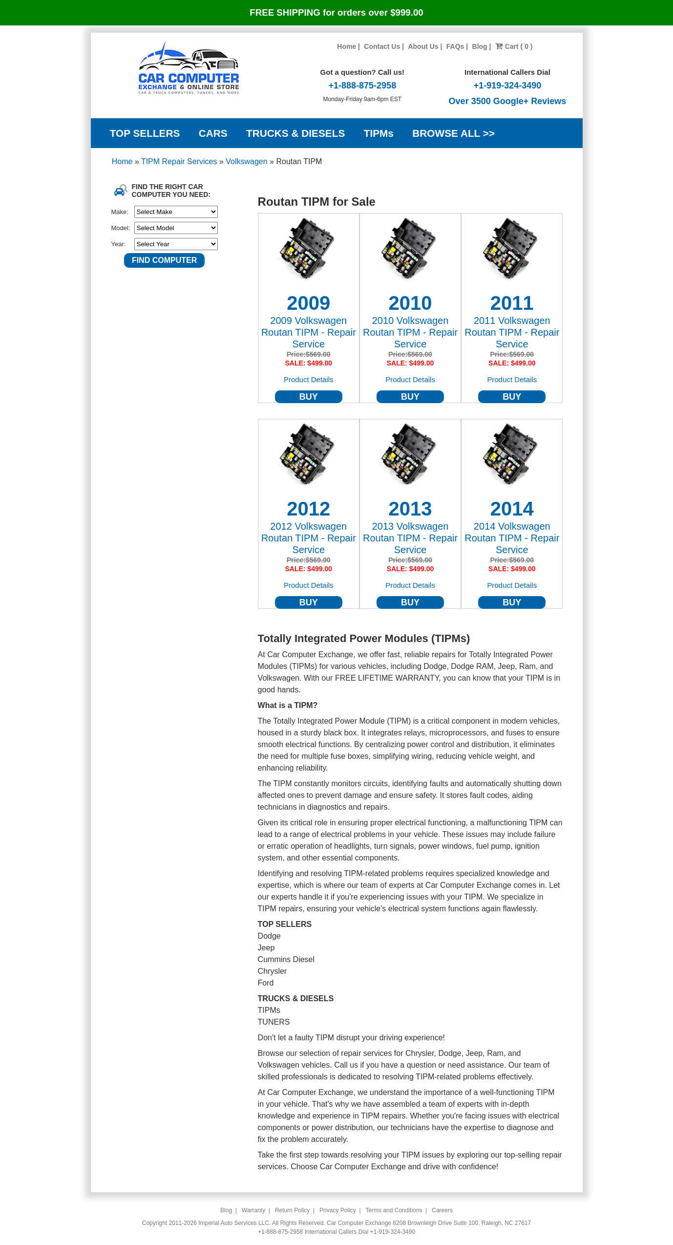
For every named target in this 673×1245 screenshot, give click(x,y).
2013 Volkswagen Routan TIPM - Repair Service (410, 538)
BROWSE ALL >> (453, 133)
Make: (119, 211)
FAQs (455, 46)
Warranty (253, 1210)
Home (346, 46)
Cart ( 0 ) (514, 46)
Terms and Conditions (393, 1210)
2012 (308, 508)
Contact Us (382, 46)
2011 (512, 303)
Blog (479, 46)
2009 (308, 303)
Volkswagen (248, 161)
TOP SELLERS (145, 133)
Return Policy (292, 1210)
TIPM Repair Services (180, 161)
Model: (120, 228)
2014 (512, 508)
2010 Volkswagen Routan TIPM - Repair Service (410, 332)
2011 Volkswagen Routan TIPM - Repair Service (511, 332)
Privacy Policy (337, 1210)
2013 (410, 508)
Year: (118, 244)
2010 (410, 303)
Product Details (309, 379)
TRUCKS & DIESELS (295, 133)
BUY (308, 397)
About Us (423, 46)
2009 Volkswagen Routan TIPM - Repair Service (308, 332)
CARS (213, 133)
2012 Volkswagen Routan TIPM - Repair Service (308, 538)
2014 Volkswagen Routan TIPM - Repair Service (511, 538)
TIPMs (379, 133)
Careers (442, 1210)
